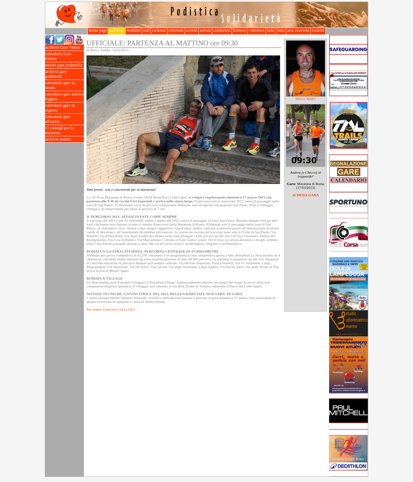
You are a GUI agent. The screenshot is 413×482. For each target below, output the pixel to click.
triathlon (134, 30)
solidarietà (222, 30)
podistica (116, 30)
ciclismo (159, 30)
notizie (205, 30)
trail (146, 30)
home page (98, 30)
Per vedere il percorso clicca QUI (110, 309)
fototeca (239, 30)
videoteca (256, 30)
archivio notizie (64, 139)
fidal (271, 30)
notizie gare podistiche (64, 65)
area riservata (298, 30)
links (281, 30)
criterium (176, 30)
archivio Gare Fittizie (64, 47)
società (191, 30)
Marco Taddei (306, 99)
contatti (318, 30)
